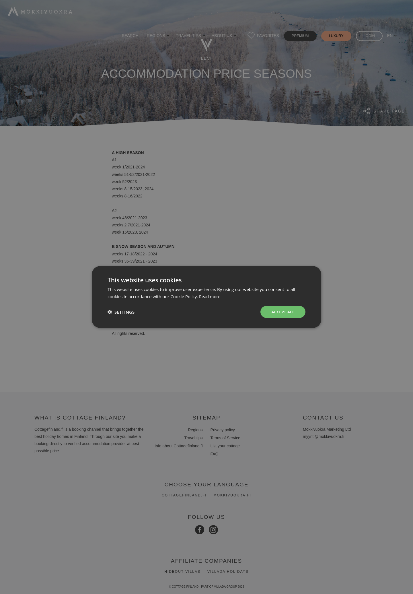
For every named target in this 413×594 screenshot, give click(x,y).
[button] (121, 312)
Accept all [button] (282, 312)
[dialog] (206, 297)
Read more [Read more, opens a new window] (210, 296)
